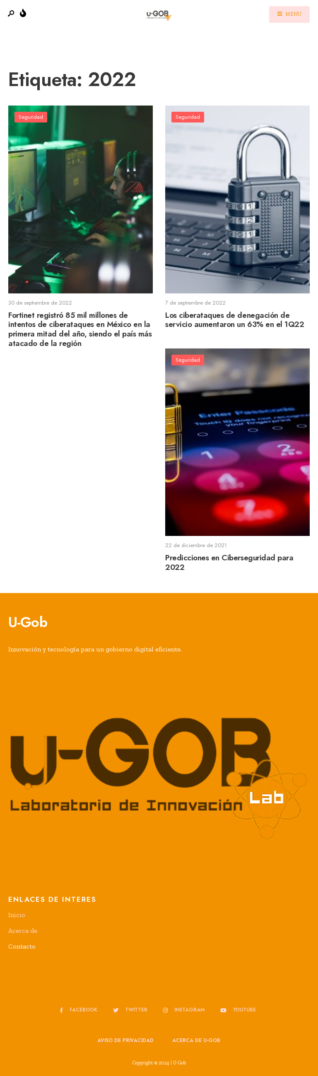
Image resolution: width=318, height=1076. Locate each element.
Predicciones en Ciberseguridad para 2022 (229, 562)
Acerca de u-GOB (196, 1040)
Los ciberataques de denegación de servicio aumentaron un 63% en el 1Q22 (234, 320)
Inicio (16, 915)
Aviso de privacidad (125, 1040)
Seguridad (31, 117)
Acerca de (22, 930)
